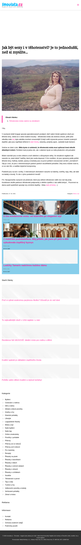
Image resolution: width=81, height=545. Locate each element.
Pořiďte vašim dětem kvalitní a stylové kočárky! (22, 380)
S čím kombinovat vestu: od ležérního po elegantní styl (32, 216)
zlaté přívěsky (51, 185)
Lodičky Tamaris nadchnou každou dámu (25, 265)
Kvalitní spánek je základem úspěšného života (21, 360)
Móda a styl (76, 193)
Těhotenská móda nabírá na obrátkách (24, 121)
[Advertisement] (40, 24)
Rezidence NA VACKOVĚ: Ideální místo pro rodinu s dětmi (27, 340)
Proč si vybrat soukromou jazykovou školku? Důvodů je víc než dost (31, 300)
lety (13, 139)
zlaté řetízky (34, 142)
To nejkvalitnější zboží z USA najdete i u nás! (21, 320)
